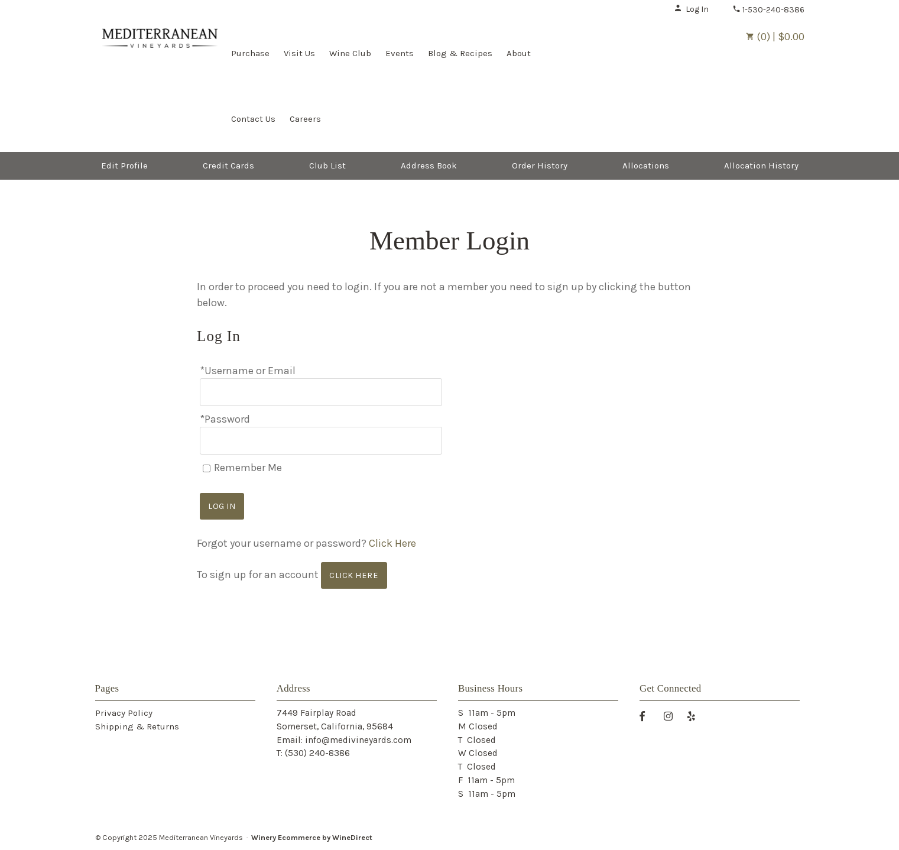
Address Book (429, 165)
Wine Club (350, 53)
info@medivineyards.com (358, 740)
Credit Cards (228, 165)
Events (399, 53)
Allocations (645, 165)
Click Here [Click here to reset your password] (392, 543)
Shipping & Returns (137, 726)
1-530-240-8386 (768, 10)
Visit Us (299, 53)
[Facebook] (647, 715)
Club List (327, 165)
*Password (225, 419)
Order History (539, 165)
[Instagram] (672, 715)
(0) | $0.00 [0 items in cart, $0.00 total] (775, 36)
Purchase (250, 53)
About (519, 53)
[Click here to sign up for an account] (354, 575)
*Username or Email (248, 370)
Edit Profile (124, 165)
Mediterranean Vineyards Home (160, 52)
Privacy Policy (123, 713)
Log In (691, 9)
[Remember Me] (206, 468)
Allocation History (761, 165)
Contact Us (253, 118)
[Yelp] (695, 715)
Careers (305, 118)
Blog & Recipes (460, 53)
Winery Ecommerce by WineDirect (311, 837)
